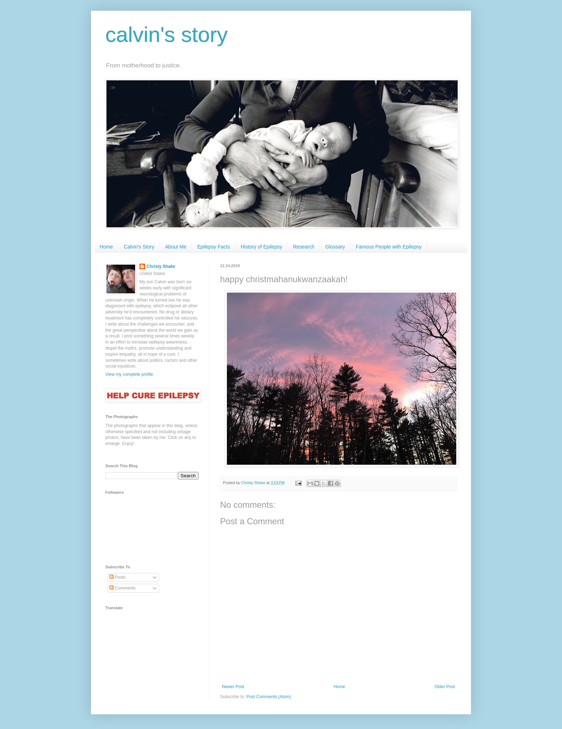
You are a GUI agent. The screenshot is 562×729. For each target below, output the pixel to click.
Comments (122, 588)
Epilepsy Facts (213, 247)
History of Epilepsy (261, 247)
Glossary (335, 247)
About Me (176, 247)
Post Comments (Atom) (268, 696)
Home (106, 247)
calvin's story (166, 35)
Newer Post (233, 686)
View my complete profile (129, 374)
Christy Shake (161, 266)
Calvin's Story (139, 247)
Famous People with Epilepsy (389, 247)
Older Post (444, 686)
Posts (117, 577)
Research (303, 247)
